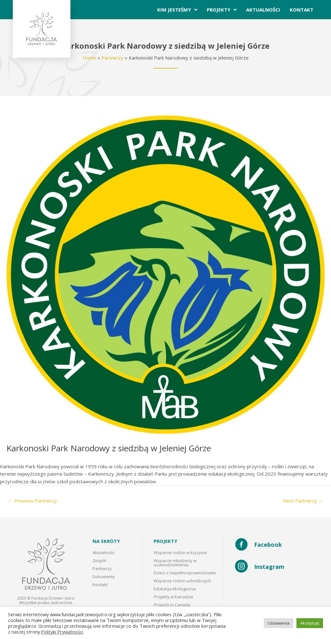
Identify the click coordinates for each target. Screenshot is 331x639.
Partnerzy (112, 57)
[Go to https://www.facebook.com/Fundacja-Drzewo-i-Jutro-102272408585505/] (276, 545)
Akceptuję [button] (309, 623)
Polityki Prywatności (62, 631)
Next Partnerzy (303, 500)
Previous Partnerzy (32, 500)
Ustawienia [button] (278, 623)
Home (89, 57)
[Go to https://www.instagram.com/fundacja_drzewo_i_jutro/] (276, 567)
